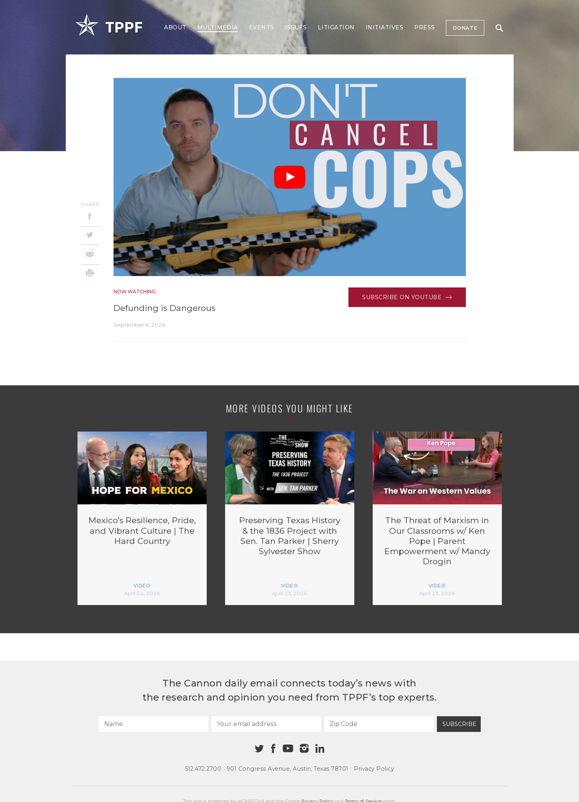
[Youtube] (288, 749)
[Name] (153, 724)
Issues (296, 27)
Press (424, 27)
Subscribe (459, 724)
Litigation (336, 27)
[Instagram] (304, 748)
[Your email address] (266, 724)
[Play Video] (289, 177)
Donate (465, 28)
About (175, 27)
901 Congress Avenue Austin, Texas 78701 (287, 768)
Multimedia (217, 27)
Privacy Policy (374, 768)
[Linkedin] (320, 748)
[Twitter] (90, 235)
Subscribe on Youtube (407, 297)
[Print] (90, 274)
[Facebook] (90, 217)
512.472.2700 (203, 768)
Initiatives (385, 27)
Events (261, 27)
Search (499, 28)
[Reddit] (90, 254)
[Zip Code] (379, 724)
